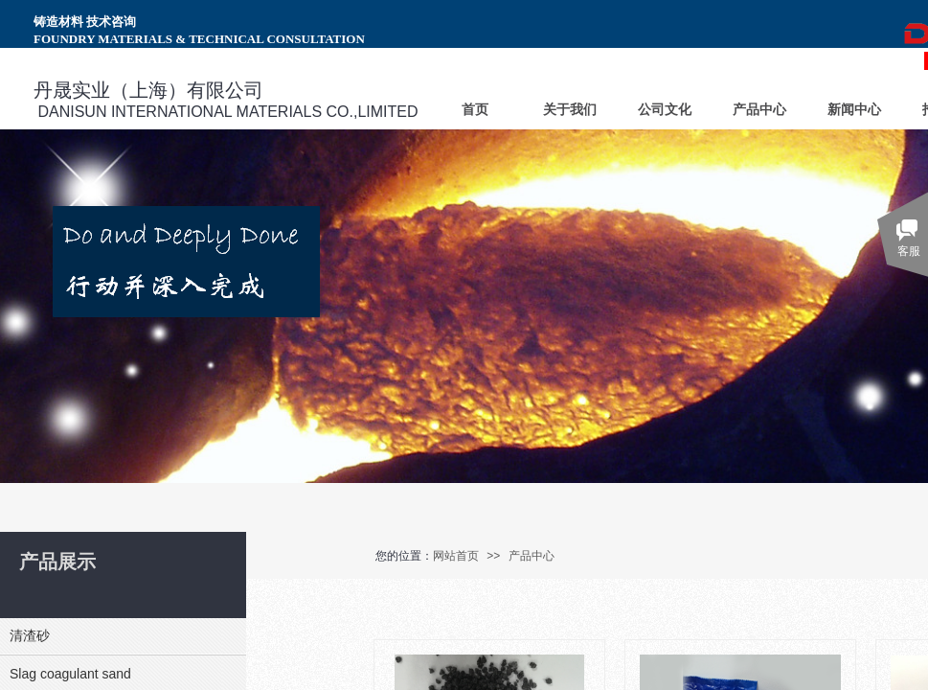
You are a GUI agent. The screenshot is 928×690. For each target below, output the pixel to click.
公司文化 (664, 110)
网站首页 (456, 556)
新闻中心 (854, 110)
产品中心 (532, 556)
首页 (475, 110)
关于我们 (570, 110)
